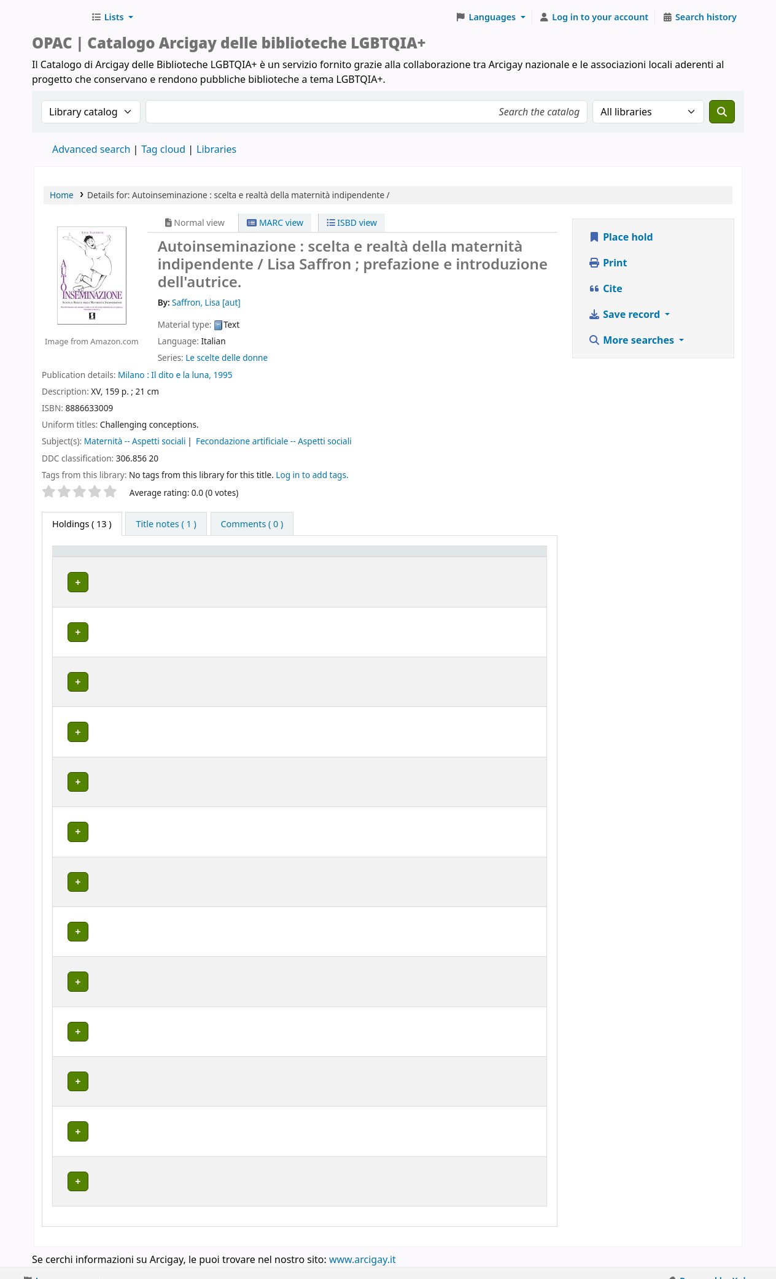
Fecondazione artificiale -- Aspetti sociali (274, 441)
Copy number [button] (366, 562)
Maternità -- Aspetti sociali (135, 441)
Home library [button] (138, 569)
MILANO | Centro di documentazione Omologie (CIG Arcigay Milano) (187, 1020)
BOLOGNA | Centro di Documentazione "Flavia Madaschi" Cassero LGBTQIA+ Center (182, 651)
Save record (625, 314)
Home (62, 195)
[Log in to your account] (594, 17)
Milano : (133, 375)
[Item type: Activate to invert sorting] (79, 563)
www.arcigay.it (362, 1244)
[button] (112, 17)
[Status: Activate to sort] (441, 563)
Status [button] (429, 569)
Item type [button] (68, 562)
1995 (223, 375)
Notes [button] (491, 569)
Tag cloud (163, 149)
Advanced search (91, 149)
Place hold (620, 237)
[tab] (165, 524)
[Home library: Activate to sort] (188, 563)
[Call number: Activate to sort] (308, 563)
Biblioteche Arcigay (58, 17)
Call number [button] (294, 562)
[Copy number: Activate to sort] (377, 563)
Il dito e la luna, (181, 375)
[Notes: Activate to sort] (510, 563)
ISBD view (352, 222)
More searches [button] (632, 340)
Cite (605, 288)
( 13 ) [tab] (82, 524)
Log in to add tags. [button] (312, 475)
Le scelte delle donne (226, 357)
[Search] (722, 111)
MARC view (275, 222)
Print (607, 262)
